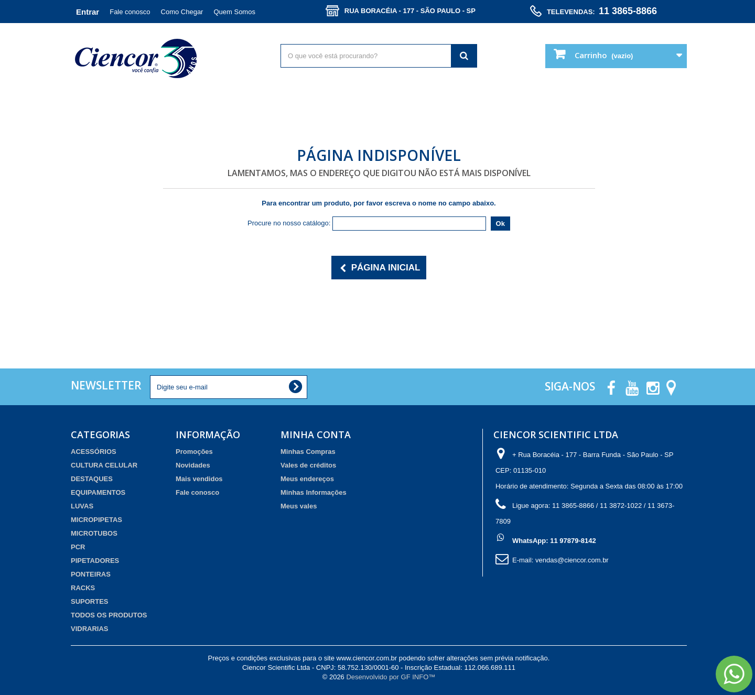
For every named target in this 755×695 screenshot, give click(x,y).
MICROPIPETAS (96, 520)
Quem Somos (234, 12)
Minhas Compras (308, 451)
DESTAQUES (92, 479)
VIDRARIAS (90, 629)
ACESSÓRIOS (93, 451)
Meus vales (299, 506)
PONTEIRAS (91, 574)
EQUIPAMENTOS (98, 492)
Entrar (87, 11)
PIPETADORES (95, 560)
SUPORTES (90, 601)
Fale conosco (130, 12)
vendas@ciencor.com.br (572, 560)
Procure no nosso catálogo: (288, 223)
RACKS (83, 588)
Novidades (193, 465)
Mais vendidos (199, 479)
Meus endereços (307, 479)
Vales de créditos (308, 465)
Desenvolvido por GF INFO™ (390, 677)
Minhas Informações (314, 492)
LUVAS (82, 506)
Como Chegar (182, 12)
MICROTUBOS (94, 533)
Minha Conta (316, 434)
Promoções (194, 451)
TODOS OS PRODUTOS (109, 615)
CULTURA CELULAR (104, 465)
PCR (78, 547)
